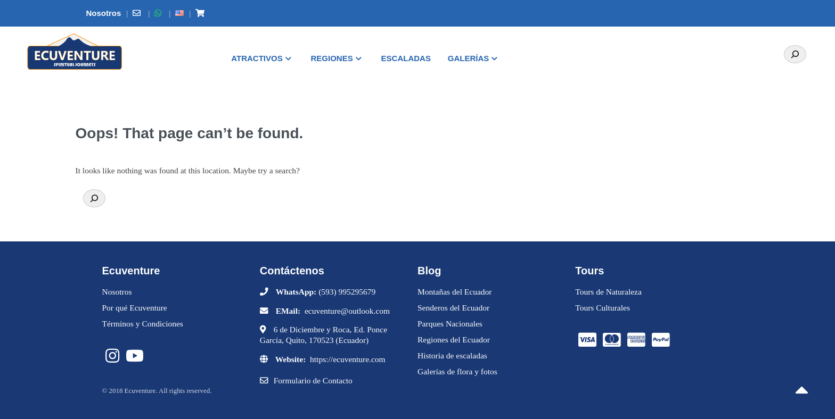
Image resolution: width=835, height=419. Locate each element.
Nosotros (117, 291)
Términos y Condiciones (142, 323)
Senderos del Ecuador (453, 307)
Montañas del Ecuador (455, 291)
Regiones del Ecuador (454, 339)
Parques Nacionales (450, 323)
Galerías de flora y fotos (457, 371)
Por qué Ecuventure (134, 307)
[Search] (795, 54)
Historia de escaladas (452, 355)
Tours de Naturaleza (608, 291)
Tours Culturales (602, 307)
